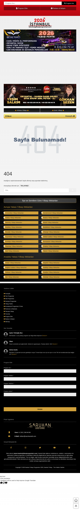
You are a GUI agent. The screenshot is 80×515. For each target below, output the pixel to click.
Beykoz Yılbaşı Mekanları (50, 218)
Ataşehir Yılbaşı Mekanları (51, 263)
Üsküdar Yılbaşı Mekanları (51, 277)
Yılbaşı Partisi (8, 304)
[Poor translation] (5, 482)
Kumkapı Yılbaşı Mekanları (13, 241)
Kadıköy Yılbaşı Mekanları (50, 267)
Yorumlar (7, 314)
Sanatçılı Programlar (10, 301)
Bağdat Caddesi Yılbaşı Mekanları (15, 267)
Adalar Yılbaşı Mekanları (12, 263)
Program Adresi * (8, 391)
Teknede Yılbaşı (9, 311)
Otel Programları (9, 298)
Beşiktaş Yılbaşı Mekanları (13, 227)
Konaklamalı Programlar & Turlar (13, 306)
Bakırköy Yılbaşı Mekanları (13, 222)
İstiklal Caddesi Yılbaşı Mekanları (53, 237)
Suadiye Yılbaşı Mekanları (50, 272)
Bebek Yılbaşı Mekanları (50, 222)
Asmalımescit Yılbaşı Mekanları (52, 213)
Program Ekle (22, 8)
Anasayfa (70, 116)
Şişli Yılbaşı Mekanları (11, 251)
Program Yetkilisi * (9, 375)
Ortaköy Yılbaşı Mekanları (50, 246)
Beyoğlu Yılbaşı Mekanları (13, 232)
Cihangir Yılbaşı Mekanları (51, 232)
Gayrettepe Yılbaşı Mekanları (14, 237)
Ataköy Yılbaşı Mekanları (12, 218)
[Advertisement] (40, 68)
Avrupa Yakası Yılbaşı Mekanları (18, 207)
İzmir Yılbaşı (58, 110)
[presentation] (61, 402)
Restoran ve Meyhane (10, 309)
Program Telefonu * (9, 383)
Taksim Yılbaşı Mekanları (50, 251)
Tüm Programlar (9, 296)
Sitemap (7, 321)
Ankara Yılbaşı (22, 110)
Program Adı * (7, 368)
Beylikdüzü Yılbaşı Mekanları (51, 227)
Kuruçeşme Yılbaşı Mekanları (52, 241)
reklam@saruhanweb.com (20, 436)
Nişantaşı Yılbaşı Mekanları (13, 246)
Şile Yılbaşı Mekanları (11, 277)
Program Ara (69, 3)
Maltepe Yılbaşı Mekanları (13, 272)
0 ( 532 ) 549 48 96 (17, 432)
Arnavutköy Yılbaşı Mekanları (14, 213)
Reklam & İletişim (58, 8)
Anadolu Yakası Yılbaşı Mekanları (19, 257)
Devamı (44, 335)
